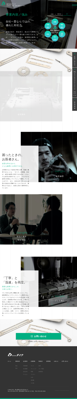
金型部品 (40, 371)
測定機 (32, 380)
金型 (39, 365)
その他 (32, 383)
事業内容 (59, 13)
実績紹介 (40, 361)
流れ (16, 368)
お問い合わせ (40, 336)
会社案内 (25, 361)
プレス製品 (41, 368)
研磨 (32, 371)
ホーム (9, 361)
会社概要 (25, 368)
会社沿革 (25, 371)
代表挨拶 (25, 365)
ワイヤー (33, 374)
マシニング (33, 368)
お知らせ (56, 361)
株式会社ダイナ (16, 5)
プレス (32, 365)
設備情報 (33, 361)
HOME (52, 14)
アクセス (25, 374)
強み (16, 365)
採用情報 (48, 361)
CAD (32, 377)
